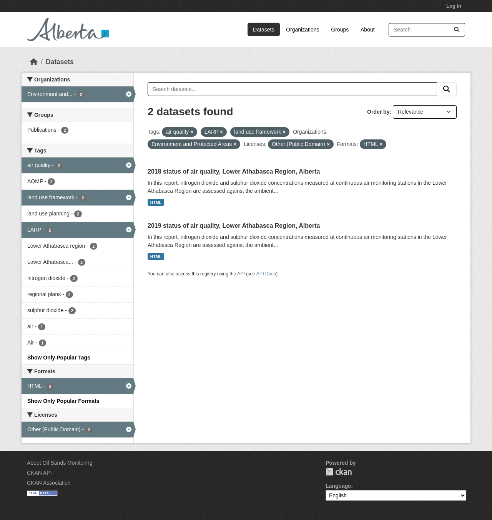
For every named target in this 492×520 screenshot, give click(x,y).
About (368, 29)
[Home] (34, 62)
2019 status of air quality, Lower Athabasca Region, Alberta (234, 225)
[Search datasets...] (427, 29)
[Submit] (456, 29)
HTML (155, 202)
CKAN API (39, 473)
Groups (340, 29)
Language (338, 486)
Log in (453, 6)
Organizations (302, 29)
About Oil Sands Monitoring (59, 463)
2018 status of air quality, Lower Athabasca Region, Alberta (234, 171)
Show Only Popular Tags (58, 357)
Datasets (263, 29)
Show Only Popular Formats (63, 401)
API (241, 274)
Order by (378, 112)
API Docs (266, 274)
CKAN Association (49, 483)
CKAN (339, 472)
